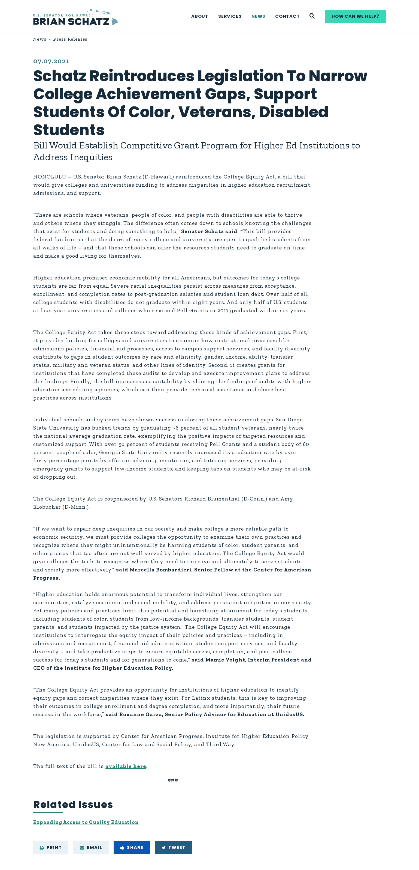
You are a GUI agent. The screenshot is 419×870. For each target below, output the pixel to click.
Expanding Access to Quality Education (90, 823)
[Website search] (312, 16)
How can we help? (355, 16)
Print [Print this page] (51, 848)
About (199, 16)
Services (229, 16)
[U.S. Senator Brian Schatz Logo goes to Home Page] (75, 16)
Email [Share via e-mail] (91, 848)
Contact (287, 16)
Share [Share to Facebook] (132, 848)
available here (125, 766)
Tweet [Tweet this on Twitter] (174, 848)
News (258, 16)
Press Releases (70, 39)
